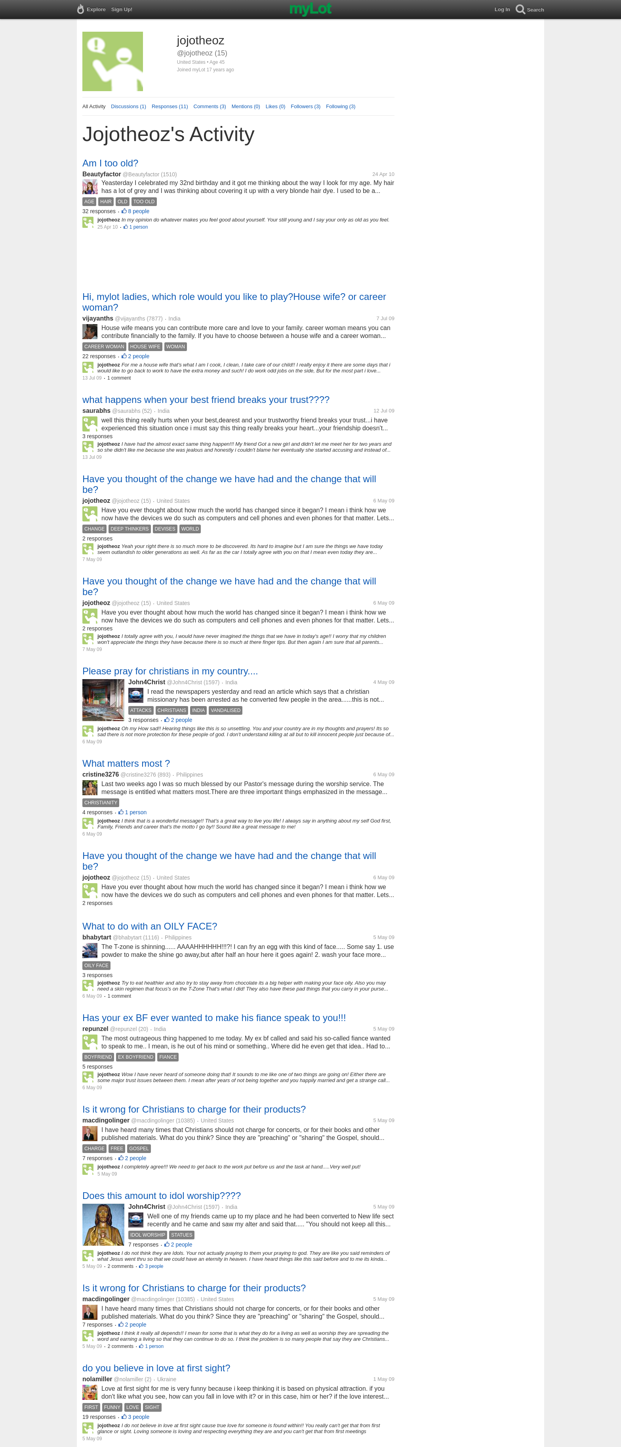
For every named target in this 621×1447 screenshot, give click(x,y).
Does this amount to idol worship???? (161, 1195)
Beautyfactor (101, 174)
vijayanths (97, 318)
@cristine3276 (138, 774)
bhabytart (96, 937)
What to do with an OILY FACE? (149, 926)
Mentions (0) (246, 106)
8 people (139, 211)
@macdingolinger (152, 1120)
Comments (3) (210, 106)
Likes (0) (276, 106)
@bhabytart (127, 937)
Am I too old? (110, 163)
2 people (139, 356)
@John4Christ (184, 682)
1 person (139, 227)
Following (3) (340, 106)
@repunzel (123, 1029)
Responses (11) (170, 106)
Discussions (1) (128, 106)
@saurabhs (126, 411)
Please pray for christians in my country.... (170, 671)
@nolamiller (128, 1379)
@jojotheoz (125, 501)
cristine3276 (100, 774)
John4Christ (146, 682)
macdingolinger (106, 1120)
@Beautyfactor (141, 174)
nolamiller (97, 1379)
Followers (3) (305, 106)
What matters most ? (126, 763)
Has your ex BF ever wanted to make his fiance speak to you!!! (214, 1017)
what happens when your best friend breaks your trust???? (206, 399)
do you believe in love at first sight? (156, 1368)
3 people (154, 1266)
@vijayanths (130, 318)
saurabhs (96, 410)
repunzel (95, 1028)
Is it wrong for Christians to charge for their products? (194, 1109)
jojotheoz (96, 500)
